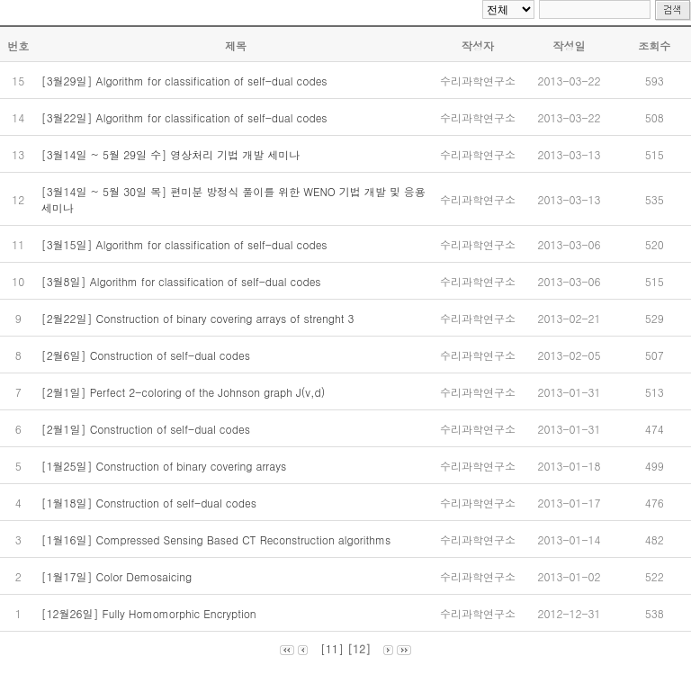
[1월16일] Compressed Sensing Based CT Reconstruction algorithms (217, 539)
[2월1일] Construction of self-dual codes (147, 428)
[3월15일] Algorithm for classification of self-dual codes (186, 244)
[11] (332, 648)
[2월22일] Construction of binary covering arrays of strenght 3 (201, 318)
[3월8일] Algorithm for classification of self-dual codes (183, 281)
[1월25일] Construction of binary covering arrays (166, 465)
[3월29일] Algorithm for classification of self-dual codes (186, 80)
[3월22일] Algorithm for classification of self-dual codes (186, 117)
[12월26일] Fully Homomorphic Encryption (150, 613)
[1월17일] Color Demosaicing (118, 576)
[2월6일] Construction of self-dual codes (147, 355)
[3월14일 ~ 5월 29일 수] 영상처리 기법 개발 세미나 (172, 154)
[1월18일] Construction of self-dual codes (150, 502)
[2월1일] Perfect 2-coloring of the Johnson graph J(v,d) (185, 392)
